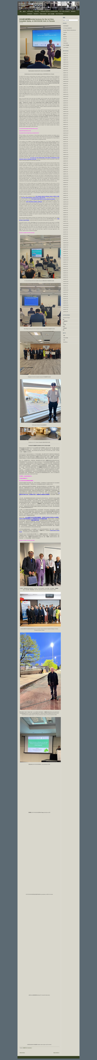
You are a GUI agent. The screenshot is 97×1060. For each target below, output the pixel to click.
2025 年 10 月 (65, 66)
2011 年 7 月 (65, 309)
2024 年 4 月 (65, 87)
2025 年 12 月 (65, 62)
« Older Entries (22, 1052)
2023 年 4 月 (65, 107)
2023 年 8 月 (65, 100)
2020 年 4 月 (65, 169)
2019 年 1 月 (65, 197)
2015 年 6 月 (65, 264)
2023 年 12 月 (65, 94)
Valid (65, 337)
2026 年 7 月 (65, 53)
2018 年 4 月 (65, 214)
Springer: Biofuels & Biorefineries (49, 11)
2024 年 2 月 (65, 92)
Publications (43, 13)
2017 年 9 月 (65, 227)
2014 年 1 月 (65, 279)
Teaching (36, 11)
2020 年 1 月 (65, 173)
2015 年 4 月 (65, 268)
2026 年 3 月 (65, 57)
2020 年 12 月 (65, 154)
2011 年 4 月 (65, 311)
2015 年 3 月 (65, 270)
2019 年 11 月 (65, 178)
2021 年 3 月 (65, 148)
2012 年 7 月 (65, 294)
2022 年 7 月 (65, 120)
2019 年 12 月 (65, 176)
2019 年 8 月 (65, 184)
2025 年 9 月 (65, 68)
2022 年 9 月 (65, 115)
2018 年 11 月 (65, 201)
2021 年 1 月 (65, 152)
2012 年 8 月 (65, 292)
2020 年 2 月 (65, 171)
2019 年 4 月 (65, 193)
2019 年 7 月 (65, 186)
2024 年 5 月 (65, 85)
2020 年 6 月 (65, 165)
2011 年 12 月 (65, 305)
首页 (20, 11)
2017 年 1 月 (65, 240)
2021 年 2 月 (65, 150)
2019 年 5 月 (65, 191)
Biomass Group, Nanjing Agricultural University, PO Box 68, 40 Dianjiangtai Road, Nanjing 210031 (44, 4)
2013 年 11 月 (65, 283)
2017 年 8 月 (65, 229)
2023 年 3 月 (65, 109)
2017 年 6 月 (65, 234)
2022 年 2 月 (65, 126)
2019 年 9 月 (65, 182)
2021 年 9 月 (65, 135)
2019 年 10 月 (65, 180)
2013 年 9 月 (65, 285)
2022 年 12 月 (65, 111)
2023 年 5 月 (65, 105)
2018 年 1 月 (65, 221)
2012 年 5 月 (65, 298)
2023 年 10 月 (65, 96)
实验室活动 (65, 321)
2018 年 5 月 (65, 212)
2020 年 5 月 (65, 167)
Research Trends (66, 317)
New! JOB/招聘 (51, 13)
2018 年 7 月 (65, 208)
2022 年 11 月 (65, 113)
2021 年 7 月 (65, 139)
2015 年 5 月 (65, 266)
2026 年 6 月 (65, 55)
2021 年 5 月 (65, 143)
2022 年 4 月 (65, 124)
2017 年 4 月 (65, 236)
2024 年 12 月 (65, 79)
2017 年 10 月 (65, 225)
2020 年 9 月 (65, 158)
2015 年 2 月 (65, 272)
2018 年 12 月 (65, 199)
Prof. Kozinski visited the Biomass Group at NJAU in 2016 (47, 196)
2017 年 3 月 (65, 238)
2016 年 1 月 (65, 255)
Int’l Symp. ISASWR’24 (64, 11)
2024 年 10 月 (65, 81)
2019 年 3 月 (65, 195)
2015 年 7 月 (65, 262)
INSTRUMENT (30, 11)
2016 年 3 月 (65, 251)
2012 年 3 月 (65, 300)
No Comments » (29, 1047)
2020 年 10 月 (65, 156)
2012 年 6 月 (65, 296)
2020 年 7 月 (65, 163)
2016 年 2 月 (65, 253)
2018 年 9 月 (65, 206)
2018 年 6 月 (65, 210)
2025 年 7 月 (65, 72)
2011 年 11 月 (65, 307)
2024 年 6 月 (65, 83)
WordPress (65, 342)
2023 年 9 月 (65, 98)
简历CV (24, 11)
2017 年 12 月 (65, 223)
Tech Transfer (59, 13)
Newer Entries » (56, 1052)
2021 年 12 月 (65, 130)
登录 (64, 335)
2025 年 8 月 (65, 70)
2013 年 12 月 (65, 281)
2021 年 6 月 (65, 141)
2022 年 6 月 (65, 122)
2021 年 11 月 (65, 133)
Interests (29, 13)
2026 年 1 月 (65, 59)
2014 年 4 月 (65, 277)
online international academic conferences (34, 201)
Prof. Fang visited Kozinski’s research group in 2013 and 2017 (33, 197)
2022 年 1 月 (65, 128)
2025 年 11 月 (65, 64)
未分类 (24, 1047)
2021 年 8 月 (65, 137)
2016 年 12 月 (65, 242)
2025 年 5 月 (65, 77)
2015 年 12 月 (65, 257)
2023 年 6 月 (65, 102)
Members (73, 11)
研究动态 (65, 328)
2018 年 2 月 (65, 219)
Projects (36, 13)
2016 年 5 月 (65, 249)
